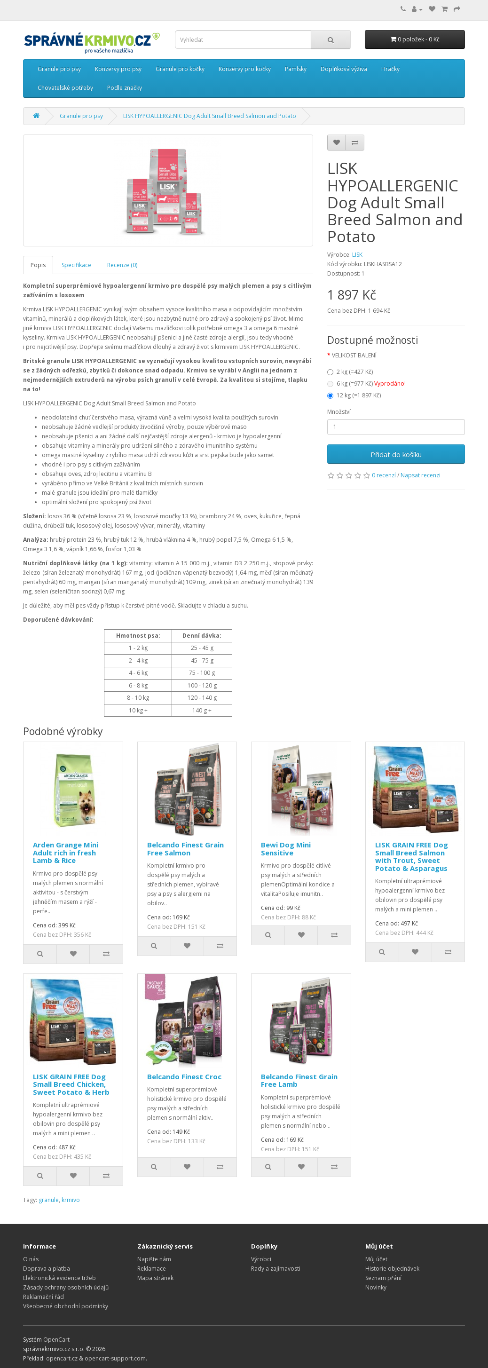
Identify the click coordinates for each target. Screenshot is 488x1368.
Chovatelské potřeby (65, 88)
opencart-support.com (115, 1358)
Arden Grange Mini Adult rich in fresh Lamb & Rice (65, 852)
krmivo (71, 1200)
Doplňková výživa (344, 69)
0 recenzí (384, 475)
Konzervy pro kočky (245, 69)
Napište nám (154, 1259)
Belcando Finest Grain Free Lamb (299, 1080)
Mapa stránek (155, 1278)
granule (49, 1200)
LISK (357, 255)
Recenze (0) (122, 265)
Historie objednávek (392, 1269)
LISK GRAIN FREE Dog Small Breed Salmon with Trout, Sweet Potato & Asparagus (411, 856)
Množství (339, 412)
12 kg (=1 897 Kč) (354, 395)
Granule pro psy (59, 69)
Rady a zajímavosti (275, 1269)
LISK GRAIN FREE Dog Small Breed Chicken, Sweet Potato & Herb (71, 1084)
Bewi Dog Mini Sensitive (286, 848)
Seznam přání (383, 1278)
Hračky (390, 69)
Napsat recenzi (421, 475)
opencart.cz (62, 1358)
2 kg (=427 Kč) (350, 372)
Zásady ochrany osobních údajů (66, 1287)
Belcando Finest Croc (184, 1076)
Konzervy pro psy (118, 69)
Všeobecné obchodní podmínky (65, 1306)
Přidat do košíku (396, 454)
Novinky (375, 1287)
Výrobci (261, 1259)
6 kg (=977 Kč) (366, 383)
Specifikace (76, 265)
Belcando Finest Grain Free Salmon (185, 848)
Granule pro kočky (180, 69)
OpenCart (56, 1340)
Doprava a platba (46, 1269)
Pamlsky (296, 69)
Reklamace (151, 1269)
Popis (38, 265)
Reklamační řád (43, 1297)
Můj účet (376, 1259)
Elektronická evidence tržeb (59, 1278)
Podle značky (124, 88)
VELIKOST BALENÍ (354, 355)
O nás (31, 1259)
